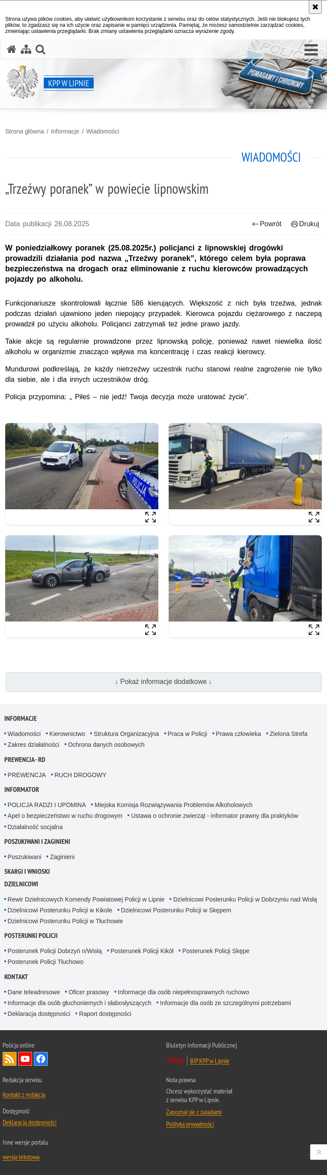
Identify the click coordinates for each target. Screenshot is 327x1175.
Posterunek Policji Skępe (215, 950)
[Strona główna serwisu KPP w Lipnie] (11, 49)
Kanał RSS (9, 1059)
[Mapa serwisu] (26, 49)
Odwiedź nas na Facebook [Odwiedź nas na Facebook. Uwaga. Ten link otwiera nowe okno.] (41, 1059)
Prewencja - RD (25, 759)
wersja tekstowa (21, 1156)
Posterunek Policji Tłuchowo (46, 961)
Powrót (266, 224)
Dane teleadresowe (34, 992)
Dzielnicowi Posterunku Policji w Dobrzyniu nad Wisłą (245, 899)
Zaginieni (62, 856)
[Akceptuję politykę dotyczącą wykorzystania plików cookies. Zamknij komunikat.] (315, 7)
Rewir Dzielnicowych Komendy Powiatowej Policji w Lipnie (86, 899)
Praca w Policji (187, 733)
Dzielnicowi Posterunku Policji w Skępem (176, 910)
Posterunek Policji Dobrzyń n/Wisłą (55, 950)
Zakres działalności (33, 744)
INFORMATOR (21, 789)
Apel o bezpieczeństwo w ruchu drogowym (65, 815)
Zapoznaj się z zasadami (194, 1111)
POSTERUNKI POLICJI (31, 935)
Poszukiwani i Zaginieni (37, 841)
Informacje (65, 131)
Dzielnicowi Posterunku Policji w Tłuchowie (65, 921)
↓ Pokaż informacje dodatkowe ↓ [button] (163, 681)
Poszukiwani (25, 856)
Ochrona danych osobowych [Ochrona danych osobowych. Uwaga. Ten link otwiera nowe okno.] (106, 744)
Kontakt (16, 976)
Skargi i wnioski (27, 871)
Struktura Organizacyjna (126, 733)
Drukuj (305, 224)
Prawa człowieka (238, 733)
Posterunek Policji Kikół (142, 950)
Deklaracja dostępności (39, 1013)
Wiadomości (102, 131)
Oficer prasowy (89, 992)
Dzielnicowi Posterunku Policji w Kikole (60, 910)
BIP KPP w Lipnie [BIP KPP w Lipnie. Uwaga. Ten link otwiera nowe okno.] (209, 1060)
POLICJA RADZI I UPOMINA (47, 804)
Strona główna (24, 131)
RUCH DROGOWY (81, 774)
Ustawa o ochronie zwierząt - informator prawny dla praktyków (214, 815)
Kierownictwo (67, 733)
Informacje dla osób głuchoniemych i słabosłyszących (80, 1002)
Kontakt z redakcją (24, 1094)
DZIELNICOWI (21, 884)
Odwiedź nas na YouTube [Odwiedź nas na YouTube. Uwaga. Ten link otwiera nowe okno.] (25, 1059)
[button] (311, 50)
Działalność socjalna (35, 826)
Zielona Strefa (288, 733)
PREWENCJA (27, 774)
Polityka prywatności (190, 1124)
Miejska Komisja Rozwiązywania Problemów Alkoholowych (173, 804)
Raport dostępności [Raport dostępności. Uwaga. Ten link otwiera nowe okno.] (105, 1013)
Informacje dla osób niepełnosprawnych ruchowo (183, 992)
